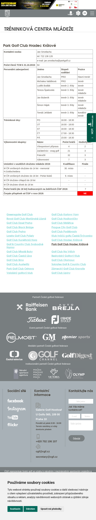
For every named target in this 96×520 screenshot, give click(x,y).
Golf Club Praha (16, 231)
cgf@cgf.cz (43, 451)
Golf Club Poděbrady (64, 231)
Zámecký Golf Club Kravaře (68, 268)
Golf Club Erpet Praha (19, 223)
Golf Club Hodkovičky (65, 218)
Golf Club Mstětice (63, 223)
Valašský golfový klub (20, 273)
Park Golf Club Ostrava (20, 268)
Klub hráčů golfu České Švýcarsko (72, 235)
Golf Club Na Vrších (63, 251)
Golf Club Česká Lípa (19, 255)
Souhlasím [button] (15, 509)
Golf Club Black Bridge (20, 227)
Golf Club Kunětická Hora (22, 240)
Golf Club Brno (15, 260)
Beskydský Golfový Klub (66, 255)
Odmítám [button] (30, 509)
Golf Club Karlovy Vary (65, 214)
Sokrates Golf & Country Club (69, 264)
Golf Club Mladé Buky (20, 251)
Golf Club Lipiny (61, 273)
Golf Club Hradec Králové (67, 240)
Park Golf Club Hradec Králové (70, 244)
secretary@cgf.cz (46, 456)
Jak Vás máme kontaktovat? (76, 408)
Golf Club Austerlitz (18, 264)
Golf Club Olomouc (63, 260)
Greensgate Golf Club (20, 214)
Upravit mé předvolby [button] (51, 509)
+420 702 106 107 (46, 441)
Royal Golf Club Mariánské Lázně (26, 218)
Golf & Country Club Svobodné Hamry (25, 246)
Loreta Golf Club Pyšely (20, 235)
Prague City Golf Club (64, 227)
